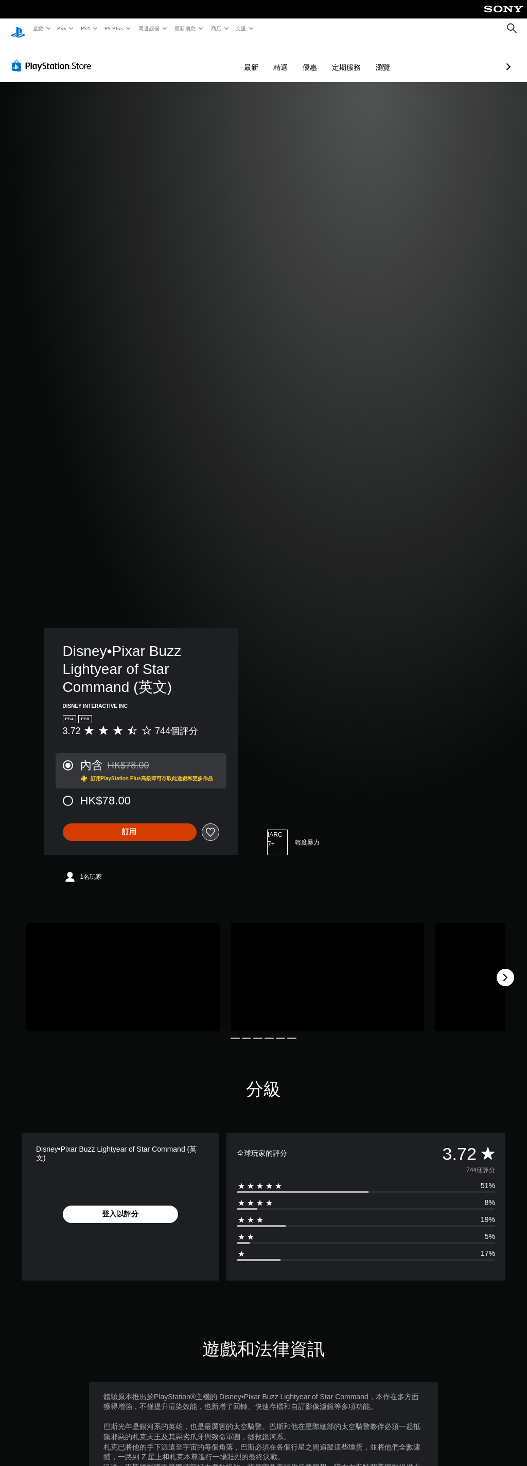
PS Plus (114, 28)
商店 (215, 28)
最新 (196, 57)
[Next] (505, 967)
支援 (240, 28)
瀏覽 (328, 57)
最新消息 (185, 28)
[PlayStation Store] (53, 56)
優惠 (255, 57)
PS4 (85, 28)
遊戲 (37, 28)
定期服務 (291, 57)
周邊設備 (149, 28)
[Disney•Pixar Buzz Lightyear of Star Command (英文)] (123, 967)
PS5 (62, 28)
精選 (226, 57)
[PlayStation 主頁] (18, 28)
